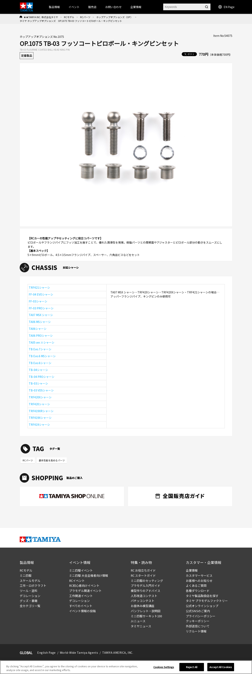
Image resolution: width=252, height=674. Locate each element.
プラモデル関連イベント (85, 591)
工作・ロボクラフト (33, 585)
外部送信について (197, 626)
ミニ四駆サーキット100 (146, 616)
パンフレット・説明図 (145, 611)
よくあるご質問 (196, 585)
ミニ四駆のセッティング (147, 581)
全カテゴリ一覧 (30, 606)
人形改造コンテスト (144, 596)
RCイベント (77, 581)
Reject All (191, 667)
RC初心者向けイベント (84, 585)
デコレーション (30, 596)
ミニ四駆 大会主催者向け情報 (88, 575)
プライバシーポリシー (200, 616)
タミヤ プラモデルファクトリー (207, 601)
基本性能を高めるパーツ (52, 460)
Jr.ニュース (138, 621)
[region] (126, 667)
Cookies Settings (163, 667)
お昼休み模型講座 (142, 606)
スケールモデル (30, 581)
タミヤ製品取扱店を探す (202, 596)
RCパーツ (85, 17)
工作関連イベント (81, 596)
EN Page (226, 7)
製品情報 (54, 7)
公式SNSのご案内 (198, 611)
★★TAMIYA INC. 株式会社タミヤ (41, 17)
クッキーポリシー (197, 621)
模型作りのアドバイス (145, 591)
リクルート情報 (196, 631)
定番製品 (26, 55)
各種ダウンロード (197, 591)
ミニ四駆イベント (81, 570)
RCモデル (69, 17)
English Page (46, 653)
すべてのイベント (80, 606)
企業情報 (192, 570)
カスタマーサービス (199, 575)
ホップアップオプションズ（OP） (114, 17)
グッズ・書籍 (28, 601)
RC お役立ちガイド (143, 570)
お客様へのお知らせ (199, 581)
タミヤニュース (141, 626)
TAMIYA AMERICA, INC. (117, 653)
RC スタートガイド (143, 575)
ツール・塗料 (28, 591)
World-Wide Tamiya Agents (79, 653)
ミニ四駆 (26, 575)
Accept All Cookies (220, 667)
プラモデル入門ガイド (145, 585)
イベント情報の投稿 (82, 611)
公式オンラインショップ (202, 606)
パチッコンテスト (142, 601)
